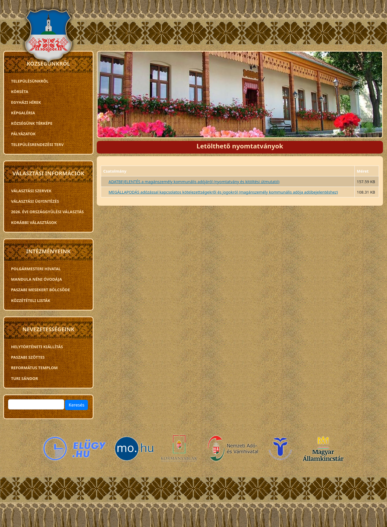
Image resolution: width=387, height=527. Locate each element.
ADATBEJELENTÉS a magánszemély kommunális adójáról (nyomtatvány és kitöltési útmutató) (194, 181)
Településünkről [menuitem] (29, 81)
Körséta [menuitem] (19, 91)
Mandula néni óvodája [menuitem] (36, 279)
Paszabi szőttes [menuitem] (28, 357)
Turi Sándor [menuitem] (24, 378)
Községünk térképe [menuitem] (31, 123)
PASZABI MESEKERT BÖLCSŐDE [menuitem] (40, 289)
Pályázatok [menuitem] (23, 133)
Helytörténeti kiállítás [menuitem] (37, 346)
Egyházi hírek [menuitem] (26, 102)
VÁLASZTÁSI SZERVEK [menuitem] (31, 190)
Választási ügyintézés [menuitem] (35, 201)
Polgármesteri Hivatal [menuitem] (36, 268)
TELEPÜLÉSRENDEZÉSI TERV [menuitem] (37, 144)
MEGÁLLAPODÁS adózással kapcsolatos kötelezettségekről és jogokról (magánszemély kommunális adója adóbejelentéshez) (223, 192)
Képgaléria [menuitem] (23, 112)
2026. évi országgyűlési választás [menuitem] (47, 211)
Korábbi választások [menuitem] (34, 222)
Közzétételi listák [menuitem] (30, 300)
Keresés (76, 405)
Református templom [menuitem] (34, 367)
